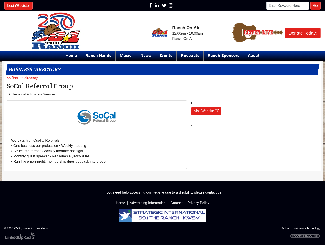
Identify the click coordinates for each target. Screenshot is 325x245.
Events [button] (165, 55)
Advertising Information (148, 203)
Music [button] (126, 55)
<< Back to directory (22, 78)
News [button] (145, 55)
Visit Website (206, 111)
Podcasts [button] (190, 55)
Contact (177, 203)
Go (315, 5)
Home (71, 55)
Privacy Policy (198, 203)
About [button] (253, 55)
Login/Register (18, 5)
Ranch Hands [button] (98, 55)
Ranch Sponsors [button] (223, 55)
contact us (213, 192)
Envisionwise (298, 228)
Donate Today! (303, 33)
